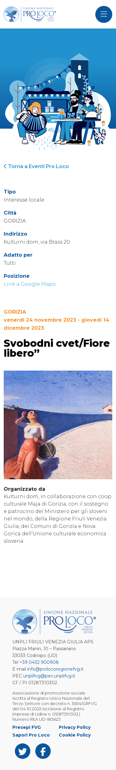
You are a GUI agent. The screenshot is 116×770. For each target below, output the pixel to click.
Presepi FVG (26, 727)
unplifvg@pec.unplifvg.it (49, 676)
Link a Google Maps (29, 284)
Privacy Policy (75, 727)
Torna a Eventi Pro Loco (36, 166)
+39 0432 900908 (39, 662)
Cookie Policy (75, 735)
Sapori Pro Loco (31, 735)
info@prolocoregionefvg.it (55, 669)
